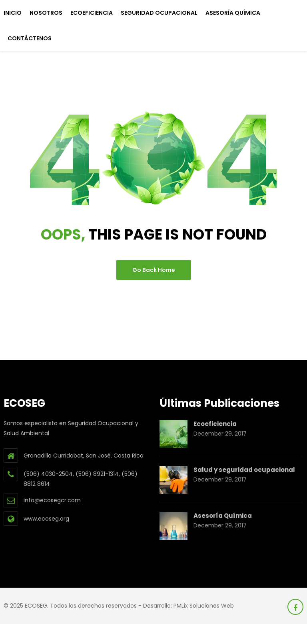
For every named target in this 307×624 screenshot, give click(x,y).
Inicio (13, 13)
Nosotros (46, 13)
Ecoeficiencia (91, 13)
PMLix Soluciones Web (203, 606)
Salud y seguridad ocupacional (244, 470)
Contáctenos (30, 38)
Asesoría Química (232, 13)
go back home (153, 270)
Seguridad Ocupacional (159, 13)
